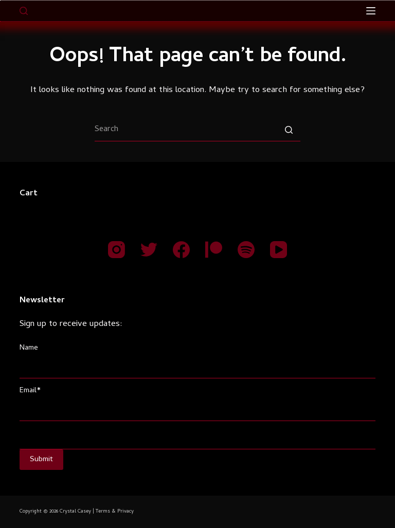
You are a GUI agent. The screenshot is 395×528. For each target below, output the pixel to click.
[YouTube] (278, 249)
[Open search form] (24, 11)
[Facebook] (181, 249)
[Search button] (288, 129)
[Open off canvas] (370, 10)
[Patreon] (213, 249)
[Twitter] (148, 249)
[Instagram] (116, 249)
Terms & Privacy (115, 511)
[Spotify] (246, 249)
